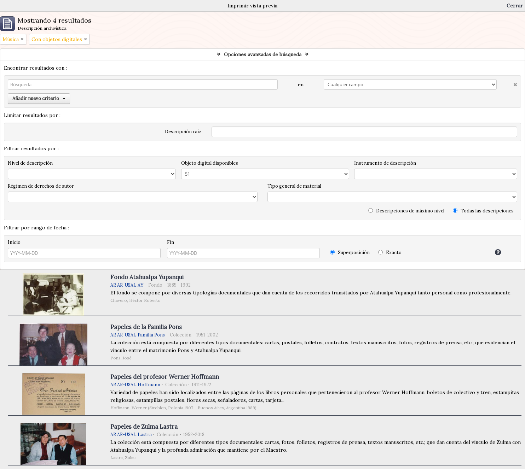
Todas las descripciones (483, 211)
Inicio (14, 242)
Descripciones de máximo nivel (406, 211)
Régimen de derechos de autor (41, 186)
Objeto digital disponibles (209, 163)
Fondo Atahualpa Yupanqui (147, 277)
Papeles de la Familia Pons (146, 326)
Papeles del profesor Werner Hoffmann (164, 376)
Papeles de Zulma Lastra (144, 426)
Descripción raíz (183, 132)
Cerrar (515, 5)
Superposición (350, 253)
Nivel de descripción (30, 163)
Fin (170, 242)
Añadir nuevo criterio (38, 98)
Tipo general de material (294, 186)
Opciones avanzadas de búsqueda (262, 54)
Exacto (390, 253)
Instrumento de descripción (385, 163)
